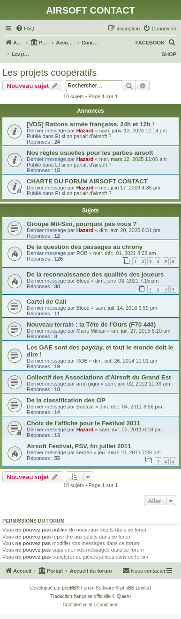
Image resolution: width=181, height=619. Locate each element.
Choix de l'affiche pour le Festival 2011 (83, 423)
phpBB (69, 587)
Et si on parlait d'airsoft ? (83, 136)
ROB (82, 253)
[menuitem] (24, 28)
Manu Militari (91, 331)
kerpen (84, 452)
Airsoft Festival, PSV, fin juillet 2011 (79, 446)
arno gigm (87, 383)
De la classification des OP (66, 400)
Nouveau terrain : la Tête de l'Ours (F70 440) (91, 324)
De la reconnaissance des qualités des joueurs (95, 274)
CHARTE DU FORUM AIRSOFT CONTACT (87, 181)
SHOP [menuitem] (169, 54)
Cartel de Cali (46, 301)
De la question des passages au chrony (85, 246)
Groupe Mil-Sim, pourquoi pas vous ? (81, 223)
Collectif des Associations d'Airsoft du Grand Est (99, 377)
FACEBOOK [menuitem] (150, 42)
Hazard (85, 130)
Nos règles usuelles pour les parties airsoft (90, 152)
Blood (83, 281)
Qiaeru (124, 596)
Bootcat (85, 406)
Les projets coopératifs (49, 72)
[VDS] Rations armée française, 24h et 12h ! (90, 124)
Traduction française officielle (80, 596)
